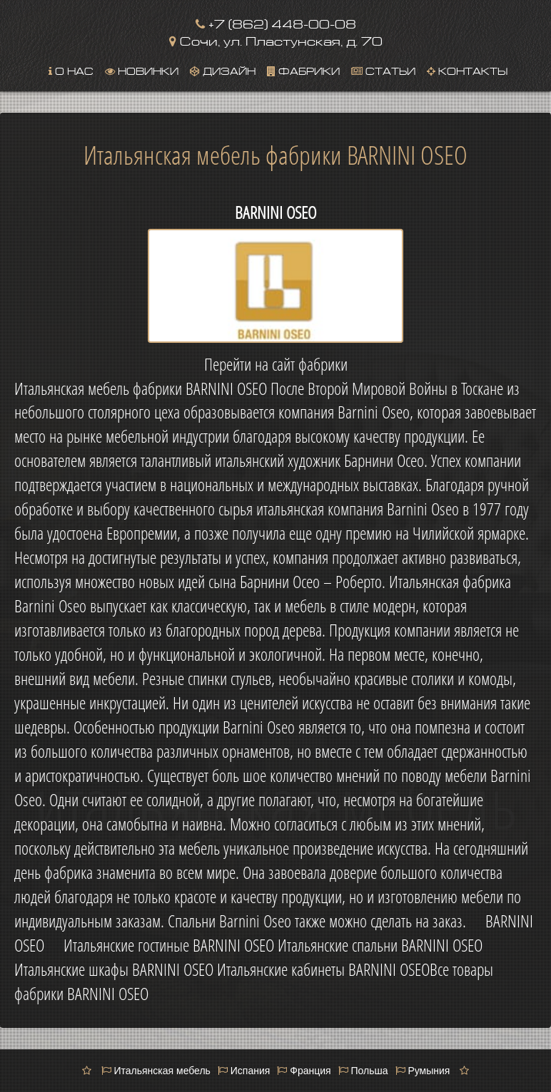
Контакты (467, 70)
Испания (244, 1070)
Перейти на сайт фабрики (276, 364)
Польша (363, 1070)
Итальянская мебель (156, 1070)
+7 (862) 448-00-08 (276, 22)
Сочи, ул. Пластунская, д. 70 (276, 39)
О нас (71, 70)
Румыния (422, 1070)
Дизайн (223, 70)
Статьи (383, 70)
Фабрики (303, 70)
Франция (303, 1070)
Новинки (141, 70)
